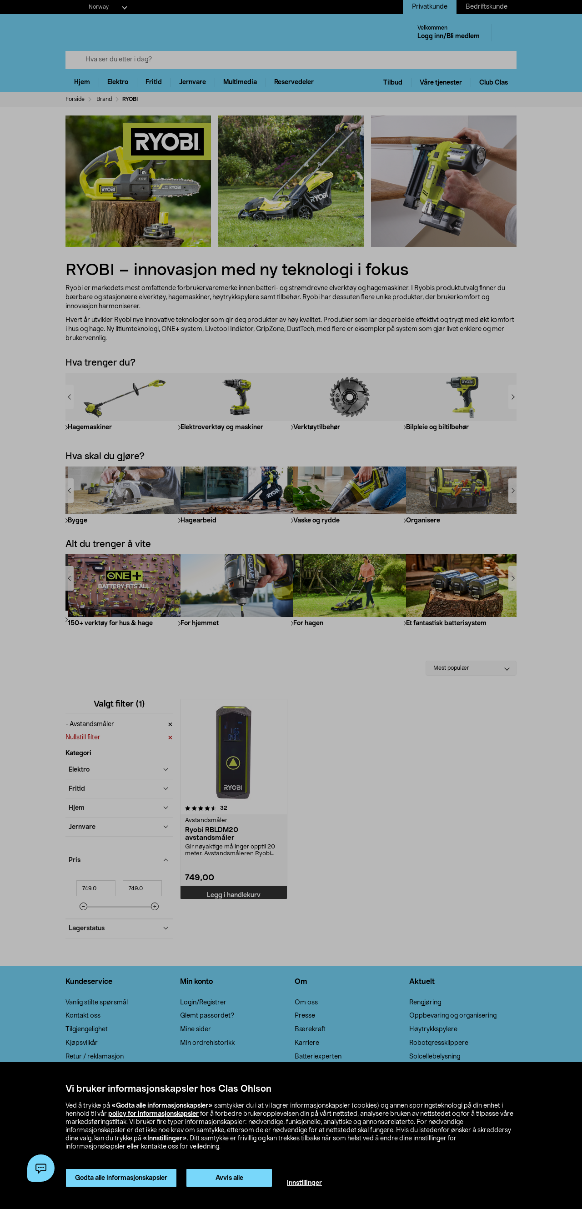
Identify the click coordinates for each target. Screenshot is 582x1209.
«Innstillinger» (165, 1138)
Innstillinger (304, 1183)
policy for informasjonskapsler (153, 1114)
